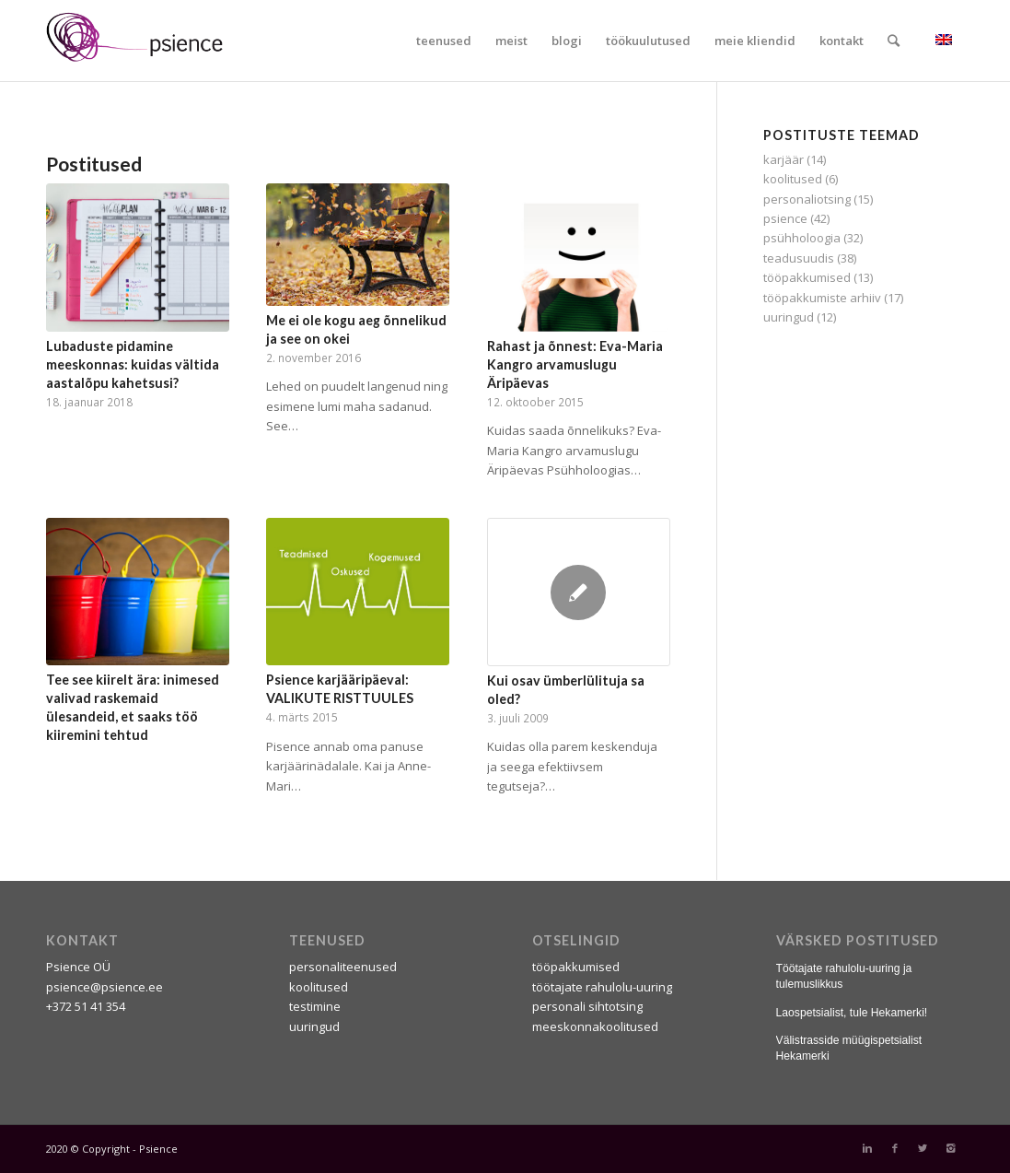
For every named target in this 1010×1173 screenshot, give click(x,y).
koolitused (792, 178)
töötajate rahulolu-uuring (602, 987)
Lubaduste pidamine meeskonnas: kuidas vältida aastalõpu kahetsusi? (132, 364)
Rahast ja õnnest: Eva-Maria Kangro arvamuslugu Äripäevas (575, 364)
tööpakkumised (807, 277)
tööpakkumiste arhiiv (822, 297)
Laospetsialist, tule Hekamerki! (852, 1012)
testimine (315, 1006)
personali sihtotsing (587, 1006)
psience (785, 218)
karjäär (783, 159)
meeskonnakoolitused (595, 1026)
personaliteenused (343, 966)
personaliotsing (807, 199)
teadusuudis (798, 258)
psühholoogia (802, 237)
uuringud (788, 317)
